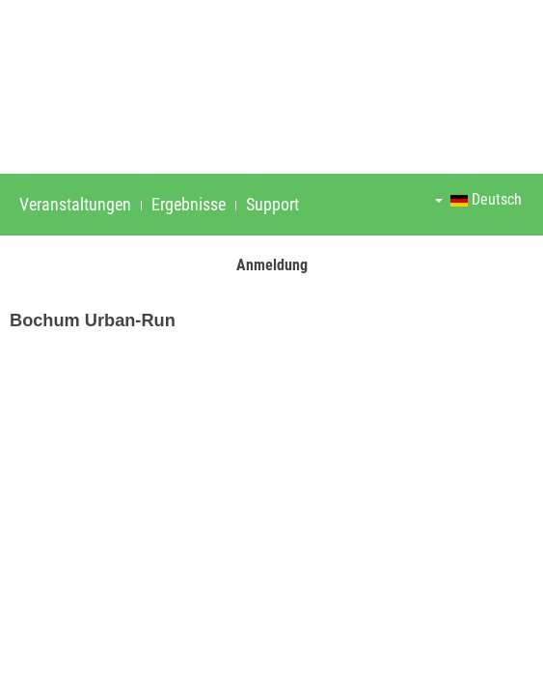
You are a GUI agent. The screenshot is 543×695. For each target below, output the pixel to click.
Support (272, 204)
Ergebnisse (188, 204)
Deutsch (478, 199)
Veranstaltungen (75, 204)
